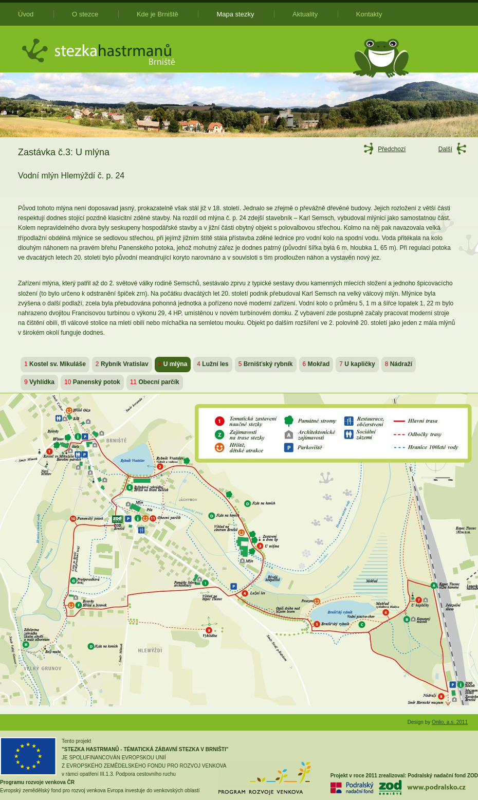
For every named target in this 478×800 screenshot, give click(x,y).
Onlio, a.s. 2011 (450, 722)
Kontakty (369, 14)
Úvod (25, 14)
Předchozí (392, 149)
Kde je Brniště (157, 14)
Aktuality (305, 14)
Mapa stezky (235, 14)
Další (445, 149)
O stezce (85, 14)
